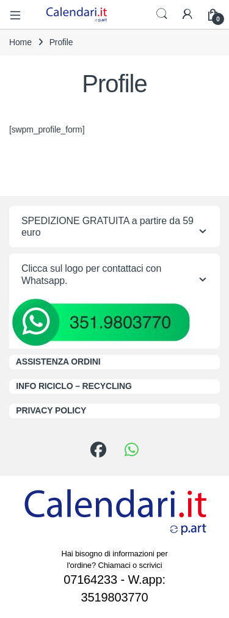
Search (162, 14)
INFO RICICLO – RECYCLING (74, 386)
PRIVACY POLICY (51, 410)
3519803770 (114, 597)
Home (20, 42)
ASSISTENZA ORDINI (58, 361)
